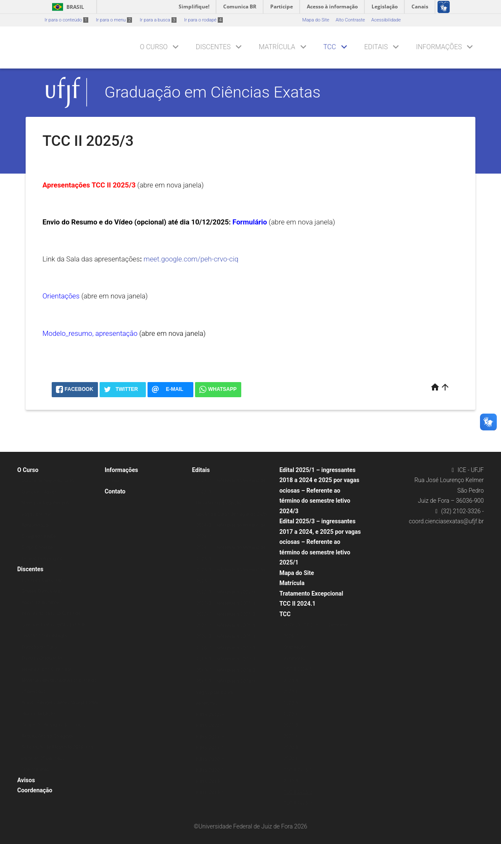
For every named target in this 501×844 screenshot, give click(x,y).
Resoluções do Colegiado (47, 736)
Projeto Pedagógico (42, 559)
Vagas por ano (36, 514)
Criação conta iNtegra (44, 635)
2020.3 (291, 747)
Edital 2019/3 (210, 781)
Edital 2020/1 (210, 770)
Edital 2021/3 (210, 737)
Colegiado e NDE (38, 536)
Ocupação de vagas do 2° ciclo (53, 725)
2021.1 (291, 736)
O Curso (154, 47)
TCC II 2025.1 (298, 770)
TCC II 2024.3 (298, 669)
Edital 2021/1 (210, 748)
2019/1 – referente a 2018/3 (226, 670)
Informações (439, 47)
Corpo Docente (37, 547)
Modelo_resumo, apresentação (89, 333)
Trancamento (35, 769)
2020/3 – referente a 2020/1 (226, 636)
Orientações (296, 647)
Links (114, 480)
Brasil (66, 7)
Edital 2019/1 (210, 792)
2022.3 (291, 703)
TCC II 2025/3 (298, 792)
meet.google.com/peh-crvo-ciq (191, 259)
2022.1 (291, 714)
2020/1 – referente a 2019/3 (226, 648)
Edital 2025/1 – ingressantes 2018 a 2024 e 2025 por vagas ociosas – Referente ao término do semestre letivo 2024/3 (319, 490)
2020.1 (291, 758)
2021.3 (291, 725)
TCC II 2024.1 (298, 603)
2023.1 (291, 691)
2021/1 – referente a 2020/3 (226, 625)
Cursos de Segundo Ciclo (47, 480)
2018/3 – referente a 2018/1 (226, 681)
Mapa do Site (315, 20)
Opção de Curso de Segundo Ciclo (231, 514)
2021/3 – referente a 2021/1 (226, 603)
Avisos (26, 780)
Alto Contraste (350, 20)
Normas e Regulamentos (47, 503)
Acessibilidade (386, 20)
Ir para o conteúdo (66, 20)
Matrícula (277, 47)
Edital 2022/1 (210, 725)
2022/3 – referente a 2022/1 (226, 592)
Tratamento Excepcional (311, 593)
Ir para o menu (114, 20)
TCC (329, 47)
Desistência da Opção (219, 503)
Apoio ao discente (40, 602)
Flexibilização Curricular (46, 669)
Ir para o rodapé (203, 20)
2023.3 (291, 680)
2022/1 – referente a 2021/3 (226, 614)
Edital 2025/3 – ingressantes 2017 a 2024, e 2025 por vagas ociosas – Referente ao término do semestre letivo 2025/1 (320, 542)
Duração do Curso (40, 647)
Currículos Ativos (39, 492)
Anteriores (207, 703)
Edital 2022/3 (210, 714)
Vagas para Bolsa (214, 692)
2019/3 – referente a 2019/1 (226, 659)
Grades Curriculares (42, 591)
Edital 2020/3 (210, 759)
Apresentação (35, 525)
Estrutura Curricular (41, 580)
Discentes (213, 47)
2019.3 (291, 780)
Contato (115, 491)
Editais (376, 47)
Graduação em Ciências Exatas (213, 92)
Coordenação (34, 790)
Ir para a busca (158, 20)
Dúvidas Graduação (41, 658)
